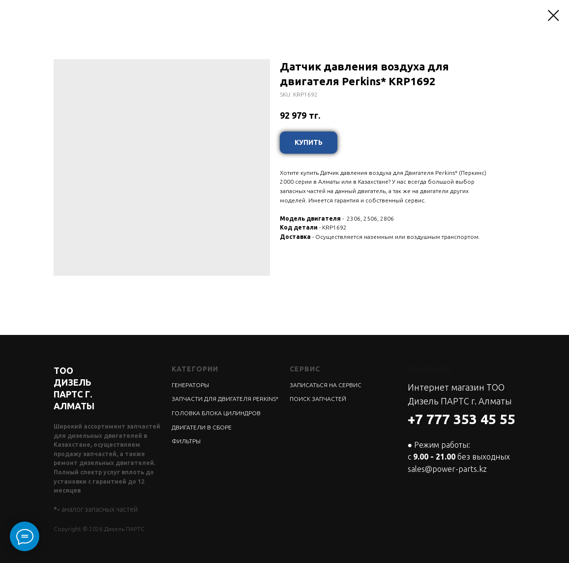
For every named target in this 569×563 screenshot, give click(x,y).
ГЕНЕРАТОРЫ (190, 385)
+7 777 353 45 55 (461, 419)
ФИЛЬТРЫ (186, 441)
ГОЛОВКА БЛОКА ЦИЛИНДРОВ (216, 413)
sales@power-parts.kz (447, 468)
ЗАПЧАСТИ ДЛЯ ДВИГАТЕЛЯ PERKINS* (225, 399)
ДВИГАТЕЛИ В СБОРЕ (202, 427)
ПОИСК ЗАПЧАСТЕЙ (318, 399)
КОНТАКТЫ (429, 369)
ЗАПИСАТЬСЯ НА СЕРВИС (325, 385)
